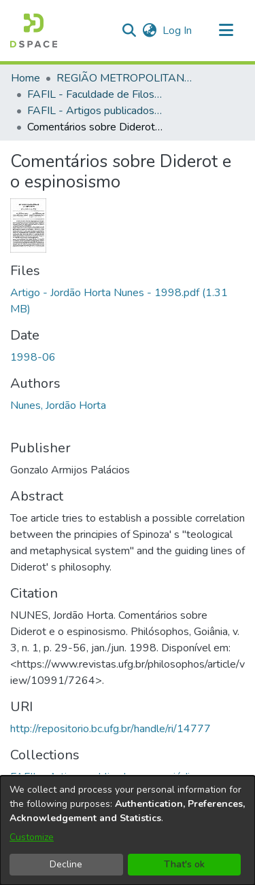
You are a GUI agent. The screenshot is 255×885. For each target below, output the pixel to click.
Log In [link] (178, 30)
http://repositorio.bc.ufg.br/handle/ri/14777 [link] (110, 728)
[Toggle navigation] (226, 30)
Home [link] (25, 78)
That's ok (184, 864)
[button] (33, 31)
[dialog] (127, 830)
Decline (66, 864)
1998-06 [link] (33, 357)
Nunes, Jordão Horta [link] (58, 405)
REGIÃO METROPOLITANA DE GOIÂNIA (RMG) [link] (124, 78)
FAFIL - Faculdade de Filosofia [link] (95, 94)
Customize (32, 837)
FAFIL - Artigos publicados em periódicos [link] (95, 110)
